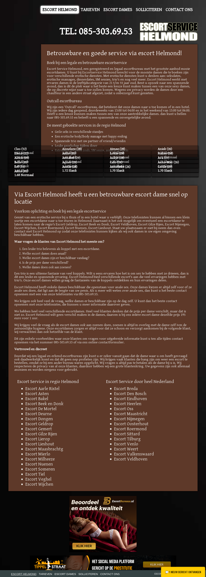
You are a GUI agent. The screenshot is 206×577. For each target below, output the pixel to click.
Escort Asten (37, 393)
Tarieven (90, 9)
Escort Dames (117, 9)
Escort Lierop (37, 439)
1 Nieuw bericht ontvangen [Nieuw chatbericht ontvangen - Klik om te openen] (183, 572)
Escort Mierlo (37, 454)
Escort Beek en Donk (94, 224)
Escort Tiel (35, 474)
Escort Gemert (38, 428)
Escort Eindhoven (130, 398)
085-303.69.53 (106, 31)
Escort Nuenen (76, 228)
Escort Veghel (38, 479)
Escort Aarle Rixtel (42, 388)
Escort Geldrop (66, 224)
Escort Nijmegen (177, 224)
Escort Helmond (59, 9)
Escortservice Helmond (99, 72)
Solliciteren (149, 9)
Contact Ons (179, 9)
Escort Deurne (38, 413)
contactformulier (111, 342)
